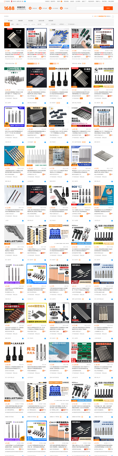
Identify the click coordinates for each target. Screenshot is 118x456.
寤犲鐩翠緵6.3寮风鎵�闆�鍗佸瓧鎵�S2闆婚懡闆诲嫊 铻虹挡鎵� (36, 53)
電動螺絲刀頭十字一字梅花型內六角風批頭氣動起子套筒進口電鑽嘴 (103, 132)
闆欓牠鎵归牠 (42, 59)
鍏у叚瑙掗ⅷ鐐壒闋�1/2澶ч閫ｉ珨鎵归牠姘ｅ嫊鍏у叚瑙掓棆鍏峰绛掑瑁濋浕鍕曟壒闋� (59, 407)
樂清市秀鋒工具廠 (54, 331)
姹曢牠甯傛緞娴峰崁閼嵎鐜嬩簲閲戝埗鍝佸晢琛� (77, 449)
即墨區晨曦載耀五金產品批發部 (32, 370)
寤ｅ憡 (22, 54)
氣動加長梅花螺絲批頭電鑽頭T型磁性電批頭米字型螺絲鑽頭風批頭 (36, 367)
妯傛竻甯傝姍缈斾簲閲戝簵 (99, 410)
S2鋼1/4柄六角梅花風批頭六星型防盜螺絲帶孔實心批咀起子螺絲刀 (103, 171)
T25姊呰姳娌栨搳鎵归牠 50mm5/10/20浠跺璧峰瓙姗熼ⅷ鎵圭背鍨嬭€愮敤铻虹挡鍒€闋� (36, 407)
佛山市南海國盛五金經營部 (99, 370)
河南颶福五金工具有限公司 (10, 135)
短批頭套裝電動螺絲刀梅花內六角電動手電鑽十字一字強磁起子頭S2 (14, 92)
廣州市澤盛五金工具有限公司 (99, 135)
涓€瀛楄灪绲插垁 (62, 59)
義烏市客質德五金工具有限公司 (32, 253)
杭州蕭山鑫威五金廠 (99, 292)
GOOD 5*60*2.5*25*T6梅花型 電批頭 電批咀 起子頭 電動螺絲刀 (59, 171)
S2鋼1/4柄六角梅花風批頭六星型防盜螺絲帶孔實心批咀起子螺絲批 (36, 92)
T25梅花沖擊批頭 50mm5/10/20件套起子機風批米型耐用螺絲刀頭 (36, 249)
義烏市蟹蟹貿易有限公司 (10, 253)
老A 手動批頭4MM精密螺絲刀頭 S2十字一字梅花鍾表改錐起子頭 (103, 328)
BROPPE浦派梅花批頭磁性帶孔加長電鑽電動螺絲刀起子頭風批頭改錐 (81, 92)
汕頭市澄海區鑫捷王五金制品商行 (77, 292)
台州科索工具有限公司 (77, 213)
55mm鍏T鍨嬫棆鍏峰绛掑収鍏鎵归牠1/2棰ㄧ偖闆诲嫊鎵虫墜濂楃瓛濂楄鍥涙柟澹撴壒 (36, 446)
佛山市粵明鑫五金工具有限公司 (32, 96)
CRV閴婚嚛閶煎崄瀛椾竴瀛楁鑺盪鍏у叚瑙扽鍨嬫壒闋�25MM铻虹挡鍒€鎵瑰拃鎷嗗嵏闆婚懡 (103, 446)
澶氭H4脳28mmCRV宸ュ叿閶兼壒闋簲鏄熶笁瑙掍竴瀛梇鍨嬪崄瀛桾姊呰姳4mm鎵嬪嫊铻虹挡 (81, 446)
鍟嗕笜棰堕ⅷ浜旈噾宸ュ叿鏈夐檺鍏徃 (10, 449)
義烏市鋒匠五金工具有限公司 (10, 96)
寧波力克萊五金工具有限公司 (55, 213)
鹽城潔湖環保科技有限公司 (99, 213)
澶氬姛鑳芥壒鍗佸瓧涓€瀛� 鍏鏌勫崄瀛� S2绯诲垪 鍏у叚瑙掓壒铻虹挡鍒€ (103, 53)
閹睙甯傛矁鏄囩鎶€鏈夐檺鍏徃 (32, 449)
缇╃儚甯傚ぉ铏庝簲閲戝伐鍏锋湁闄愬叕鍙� (55, 410)
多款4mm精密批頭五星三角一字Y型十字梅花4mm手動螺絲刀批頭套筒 (36, 328)
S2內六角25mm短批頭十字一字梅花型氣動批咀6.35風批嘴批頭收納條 (14, 328)
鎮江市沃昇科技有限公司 (32, 292)
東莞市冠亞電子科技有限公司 (55, 174)
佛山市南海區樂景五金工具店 (99, 174)
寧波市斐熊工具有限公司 (32, 331)
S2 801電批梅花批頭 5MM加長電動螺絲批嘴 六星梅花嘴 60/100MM (59, 367)
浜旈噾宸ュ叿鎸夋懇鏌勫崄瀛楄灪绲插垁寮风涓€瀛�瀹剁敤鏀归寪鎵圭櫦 (58, 53)
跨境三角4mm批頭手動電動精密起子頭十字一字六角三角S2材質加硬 (14, 132)
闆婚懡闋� (36, 59)
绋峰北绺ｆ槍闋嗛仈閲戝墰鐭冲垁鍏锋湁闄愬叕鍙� (32, 56)
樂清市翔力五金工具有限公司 (99, 96)
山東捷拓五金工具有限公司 (32, 174)
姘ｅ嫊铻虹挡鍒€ (18, 59)
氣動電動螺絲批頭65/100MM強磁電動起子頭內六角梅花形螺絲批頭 (36, 171)
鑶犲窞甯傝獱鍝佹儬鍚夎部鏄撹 (10, 56)
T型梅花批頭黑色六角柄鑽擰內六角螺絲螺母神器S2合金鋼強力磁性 (59, 328)
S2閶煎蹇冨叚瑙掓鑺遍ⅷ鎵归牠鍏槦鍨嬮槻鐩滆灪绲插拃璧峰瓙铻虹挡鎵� (14, 407)
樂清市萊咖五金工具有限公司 (55, 292)
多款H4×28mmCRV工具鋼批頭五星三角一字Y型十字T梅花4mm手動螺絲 (81, 289)
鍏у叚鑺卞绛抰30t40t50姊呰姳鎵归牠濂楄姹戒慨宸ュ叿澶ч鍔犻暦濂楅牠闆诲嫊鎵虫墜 (81, 407)
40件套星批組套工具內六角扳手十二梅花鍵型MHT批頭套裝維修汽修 (81, 367)
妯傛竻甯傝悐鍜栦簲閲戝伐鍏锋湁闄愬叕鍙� (55, 449)
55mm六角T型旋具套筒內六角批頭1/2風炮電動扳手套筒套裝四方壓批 (36, 289)
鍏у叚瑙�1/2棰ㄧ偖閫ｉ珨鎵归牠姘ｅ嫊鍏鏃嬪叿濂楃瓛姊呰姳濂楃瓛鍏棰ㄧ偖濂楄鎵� (103, 407)
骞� (22, 56)
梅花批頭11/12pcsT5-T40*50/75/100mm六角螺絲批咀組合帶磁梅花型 (81, 171)
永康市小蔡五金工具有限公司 (77, 331)
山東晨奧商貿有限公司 (77, 370)
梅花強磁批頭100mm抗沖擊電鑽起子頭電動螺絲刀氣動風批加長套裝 (103, 210)
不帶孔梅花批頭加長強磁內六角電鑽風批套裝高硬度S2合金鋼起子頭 (58, 289)
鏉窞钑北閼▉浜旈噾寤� (99, 449)
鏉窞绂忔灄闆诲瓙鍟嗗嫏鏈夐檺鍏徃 (77, 410)
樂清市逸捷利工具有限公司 (77, 174)
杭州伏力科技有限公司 (10, 370)
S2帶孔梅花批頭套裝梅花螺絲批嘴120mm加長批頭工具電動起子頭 (36, 132)
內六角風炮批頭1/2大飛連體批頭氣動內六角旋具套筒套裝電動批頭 (59, 92)
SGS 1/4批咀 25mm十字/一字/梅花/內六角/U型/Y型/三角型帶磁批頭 (81, 210)
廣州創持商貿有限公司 (77, 96)
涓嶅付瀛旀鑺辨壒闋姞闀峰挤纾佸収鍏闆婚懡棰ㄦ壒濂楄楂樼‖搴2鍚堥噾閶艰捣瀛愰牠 (59, 446)
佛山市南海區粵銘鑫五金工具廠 (32, 213)
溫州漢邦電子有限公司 (77, 135)
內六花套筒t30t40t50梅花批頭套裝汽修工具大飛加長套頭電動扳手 (81, 249)
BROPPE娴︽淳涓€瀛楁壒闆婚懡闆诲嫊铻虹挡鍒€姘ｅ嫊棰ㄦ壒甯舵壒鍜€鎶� (14, 53)
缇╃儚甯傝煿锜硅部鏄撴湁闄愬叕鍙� (10, 410)
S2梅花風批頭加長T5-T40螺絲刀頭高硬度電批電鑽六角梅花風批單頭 (14, 171)
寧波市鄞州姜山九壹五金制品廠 (55, 135)
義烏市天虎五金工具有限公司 (55, 253)
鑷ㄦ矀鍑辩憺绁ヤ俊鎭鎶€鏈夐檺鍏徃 (77, 56)
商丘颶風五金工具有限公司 (10, 292)
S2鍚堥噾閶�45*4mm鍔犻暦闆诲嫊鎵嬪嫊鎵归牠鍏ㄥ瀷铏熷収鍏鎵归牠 (14, 446)
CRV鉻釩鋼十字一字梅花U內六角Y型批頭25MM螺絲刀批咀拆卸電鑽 (103, 289)
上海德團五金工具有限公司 (99, 331)
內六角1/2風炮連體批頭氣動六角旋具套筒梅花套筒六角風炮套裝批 (103, 92)
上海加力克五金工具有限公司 (10, 213)
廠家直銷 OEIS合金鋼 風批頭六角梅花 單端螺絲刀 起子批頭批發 (103, 367)
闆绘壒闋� (30, 59)
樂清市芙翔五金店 (98, 253)
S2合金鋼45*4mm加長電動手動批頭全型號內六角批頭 (14, 289)
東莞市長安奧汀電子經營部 (10, 331)
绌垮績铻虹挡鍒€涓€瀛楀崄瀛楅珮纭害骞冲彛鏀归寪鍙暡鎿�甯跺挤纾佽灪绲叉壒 (81, 53)
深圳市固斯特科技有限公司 (55, 370)
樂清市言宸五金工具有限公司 (55, 96)
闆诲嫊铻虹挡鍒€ (9, 59)
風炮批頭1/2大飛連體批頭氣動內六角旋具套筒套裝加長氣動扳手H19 (14, 367)
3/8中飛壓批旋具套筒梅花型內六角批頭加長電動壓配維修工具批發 (14, 210)
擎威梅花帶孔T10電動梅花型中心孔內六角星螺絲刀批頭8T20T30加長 (81, 132)
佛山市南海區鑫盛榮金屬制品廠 (10, 174)
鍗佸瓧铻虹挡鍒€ (54, 59)
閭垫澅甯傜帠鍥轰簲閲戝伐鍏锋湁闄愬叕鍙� (55, 56)
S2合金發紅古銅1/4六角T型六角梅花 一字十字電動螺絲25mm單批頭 (58, 132)
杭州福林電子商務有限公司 (77, 253)
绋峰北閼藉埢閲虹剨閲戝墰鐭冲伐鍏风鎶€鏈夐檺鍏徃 (99, 56)
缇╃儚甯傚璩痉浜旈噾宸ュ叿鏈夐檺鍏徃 (32, 410)
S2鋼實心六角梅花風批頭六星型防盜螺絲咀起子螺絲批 (14, 249)
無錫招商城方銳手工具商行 (32, 135)
